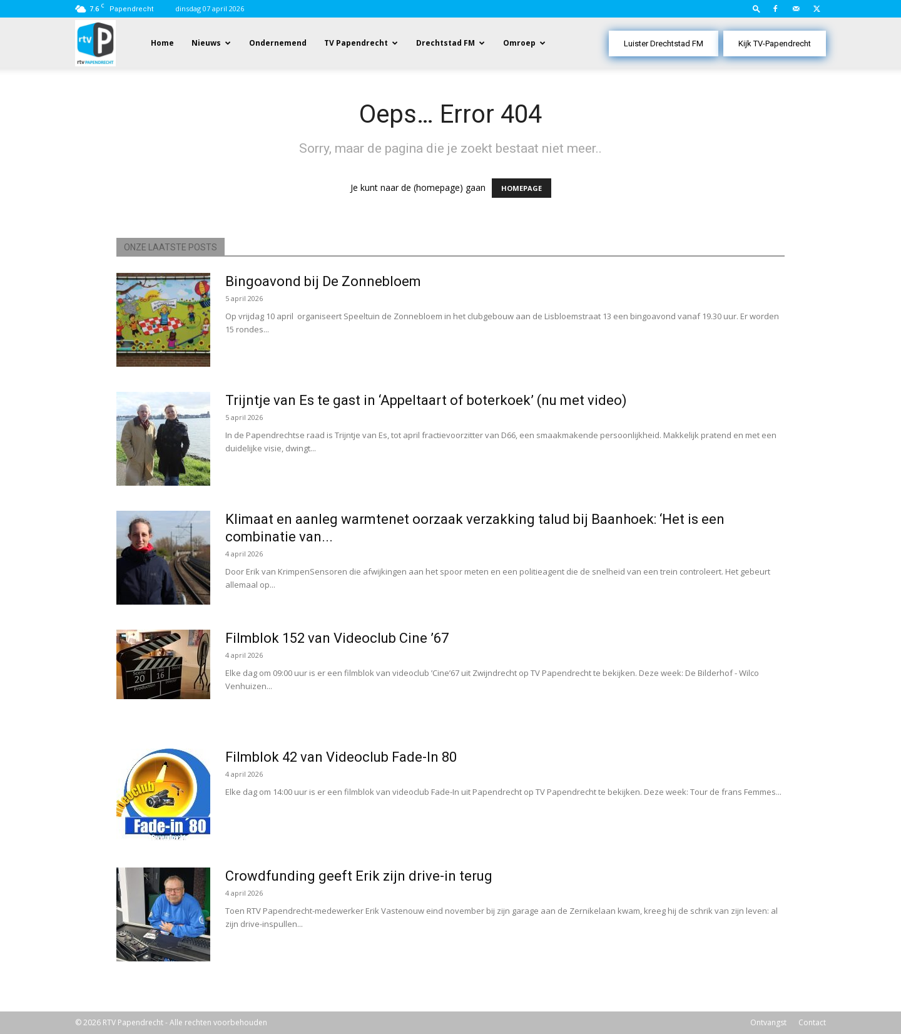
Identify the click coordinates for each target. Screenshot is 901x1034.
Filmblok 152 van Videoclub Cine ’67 (337, 638)
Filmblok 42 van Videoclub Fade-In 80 (341, 757)
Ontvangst (768, 1022)
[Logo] (95, 42)
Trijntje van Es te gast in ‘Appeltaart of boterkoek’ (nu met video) (426, 400)
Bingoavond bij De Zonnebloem (323, 281)
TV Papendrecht (356, 43)
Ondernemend (278, 43)
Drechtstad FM (445, 43)
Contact (812, 1022)
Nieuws (206, 43)
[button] (756, 8)
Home (162, 43)
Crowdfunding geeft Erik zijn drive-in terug (358, 876)
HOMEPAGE (521, 188)
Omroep (519, 43)
